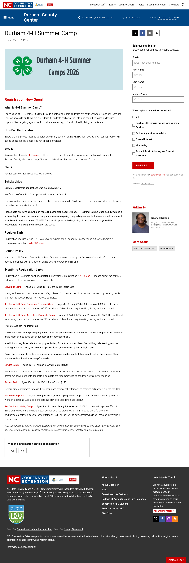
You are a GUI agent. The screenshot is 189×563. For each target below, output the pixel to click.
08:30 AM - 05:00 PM (168, 17)
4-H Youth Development (145, 248)
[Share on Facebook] (142, 33)
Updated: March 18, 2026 (16, 40)
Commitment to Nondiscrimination (34, 529)
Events (112, 4)
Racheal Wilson (160, 218)
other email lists (158, 175)
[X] (156, 519)
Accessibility (29, 547)
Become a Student (156, 4)
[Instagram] (169, 519)
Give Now (174, 4)
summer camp (167, 248)
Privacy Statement (73, 529)
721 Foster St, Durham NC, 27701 (95, 17)
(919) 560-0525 (131, 17)
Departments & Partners (115, 494)
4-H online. (85, 276)
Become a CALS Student (115, 503)
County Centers (126, 4)
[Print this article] (157, 33)
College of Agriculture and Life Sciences (124, 499)
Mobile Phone (139, 94)
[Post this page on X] (135, 33)
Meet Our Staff (98, 4)
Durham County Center (40, 17)
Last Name (138, 82)
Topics (140, 4)
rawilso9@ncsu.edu (37, 243)
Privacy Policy (147, 183)
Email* (135, 57)
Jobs (104, 489)
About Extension (110, 484)
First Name (138, 69)
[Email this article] (150, 33)
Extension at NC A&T (113, 508)
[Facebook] (162, 519)
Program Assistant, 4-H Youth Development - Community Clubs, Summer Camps (164, 224)
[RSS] (175, 519)
